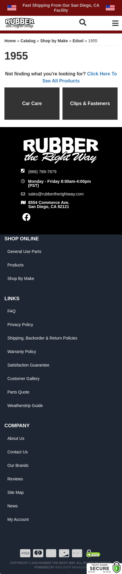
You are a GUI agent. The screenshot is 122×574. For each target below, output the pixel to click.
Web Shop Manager (71, 567)
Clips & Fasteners (90, 103)
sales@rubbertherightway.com (56, 194)
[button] (84, 22)
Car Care (32, 103)
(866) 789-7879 (42, 171)
